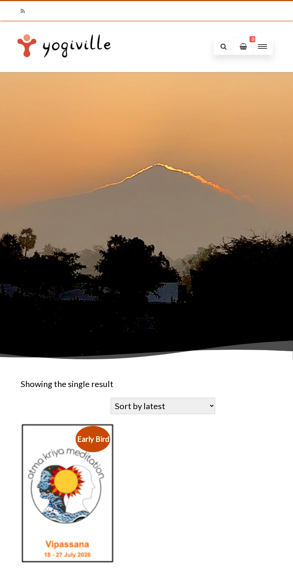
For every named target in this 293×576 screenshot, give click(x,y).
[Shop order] (163, 406)
